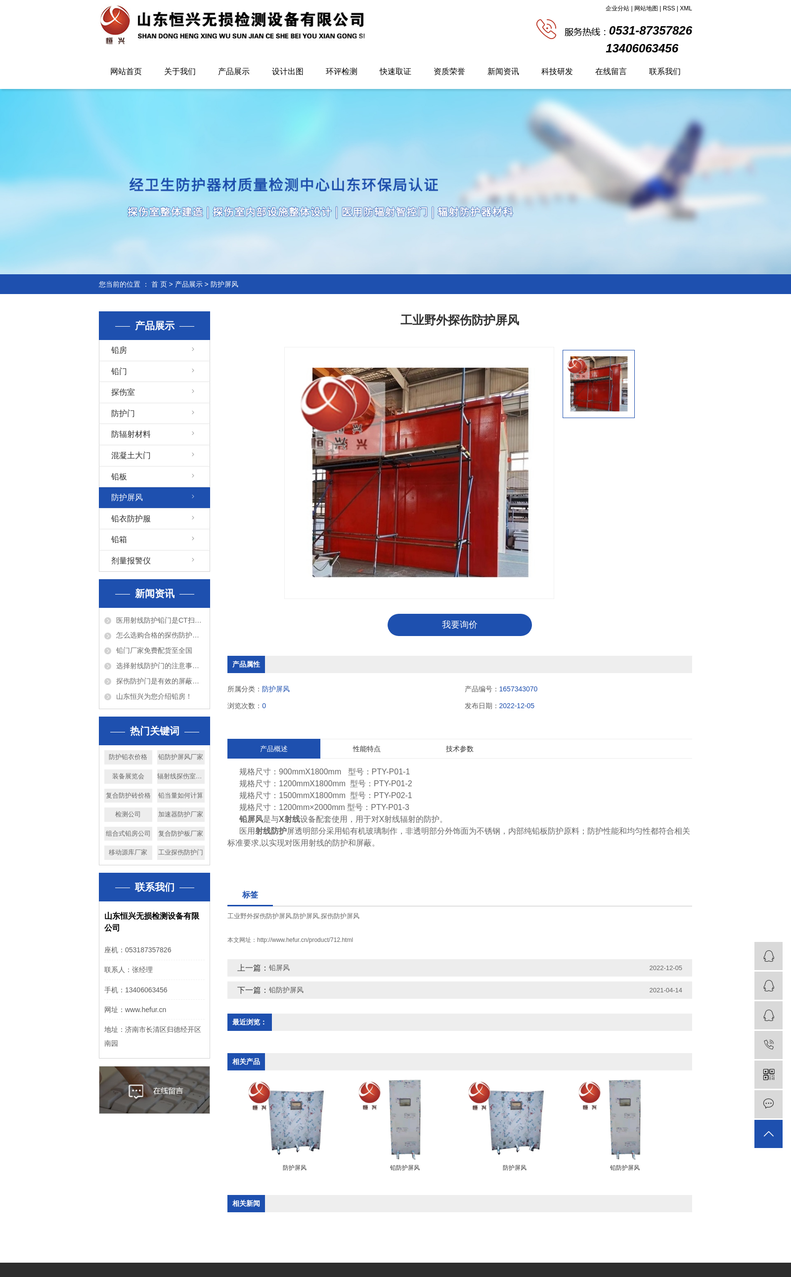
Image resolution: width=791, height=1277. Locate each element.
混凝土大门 (131, 455)
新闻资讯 (503, 71)
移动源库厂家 (128, 852)
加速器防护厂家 (180, 814)
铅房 (119, 350)
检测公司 (128, 814)
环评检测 (341, 71)
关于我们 (180, 71)
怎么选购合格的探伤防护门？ (160, 635)
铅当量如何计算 (180, 795)
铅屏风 (279, 968)
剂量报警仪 (131, 560)
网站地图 (646, 8)
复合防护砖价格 (128, 795)
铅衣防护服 (131, 518)
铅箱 (119, 539)
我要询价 (460, 625)
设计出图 (288, 71)
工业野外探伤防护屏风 (259, 916)
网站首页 (126, 71)
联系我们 (665, 71)
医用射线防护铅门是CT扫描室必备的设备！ (160, 620)
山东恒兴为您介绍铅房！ (154, 696)
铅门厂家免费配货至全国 (154, 650)
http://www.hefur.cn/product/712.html (305, 940)
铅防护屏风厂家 (180, 757)
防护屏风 (224, 284)
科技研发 (557, 71)
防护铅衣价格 (128, 757)
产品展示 (234, 71)
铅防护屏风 (286, 990)
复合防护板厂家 (180, 833)
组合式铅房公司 (128, 833)
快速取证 (395, 71)
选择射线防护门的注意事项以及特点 (160, 666)
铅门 (119, 371)
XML (686, 8)
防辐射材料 (131, 434)
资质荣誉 (449, 71)
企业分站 (617, 8)
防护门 (123, 413)
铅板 (119, 476)
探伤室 (123, 392)
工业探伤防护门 (180, 852)
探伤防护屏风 (340, 916)
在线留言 (611, 71)
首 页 (159, 284)
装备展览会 (128, 776)
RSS (669, 8)
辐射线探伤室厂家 (181, 776)
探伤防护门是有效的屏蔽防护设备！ (160, 681)
